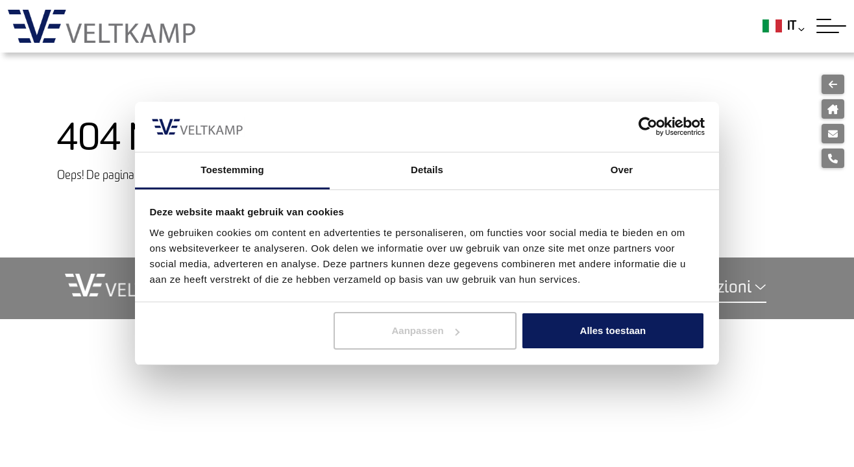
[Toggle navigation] (831, 26)
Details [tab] (427, 169)
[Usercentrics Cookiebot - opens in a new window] (648, 126)
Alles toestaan (613, 330)
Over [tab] (622, 169)
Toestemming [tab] (232, 169)
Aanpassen (425, 330)
